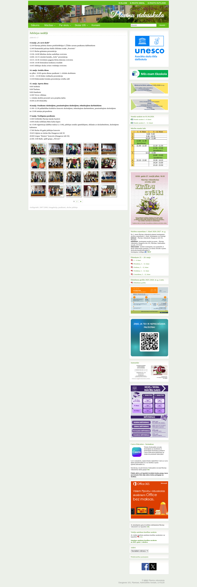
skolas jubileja (72, 207)
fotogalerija (53, 207)
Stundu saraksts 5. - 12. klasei (143, 123)
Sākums (35, 25)
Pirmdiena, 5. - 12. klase (141, 264)
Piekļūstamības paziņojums (139, 557)
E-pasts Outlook (157, 3)
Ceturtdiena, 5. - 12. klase (142, 274)
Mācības (48, 25)
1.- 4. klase (137, 260)
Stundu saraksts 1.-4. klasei (142, 119)
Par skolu (64, 25)
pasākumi (62, 207)
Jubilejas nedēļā (39, 33)
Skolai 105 (80, 25)
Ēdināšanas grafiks (140, 283)
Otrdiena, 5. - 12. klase (141, 267)
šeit (141, 537)
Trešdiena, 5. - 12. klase (141, 271)
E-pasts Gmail (137, 3)
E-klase (123, 3)
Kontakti (96, 25)
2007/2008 (44, 207)
